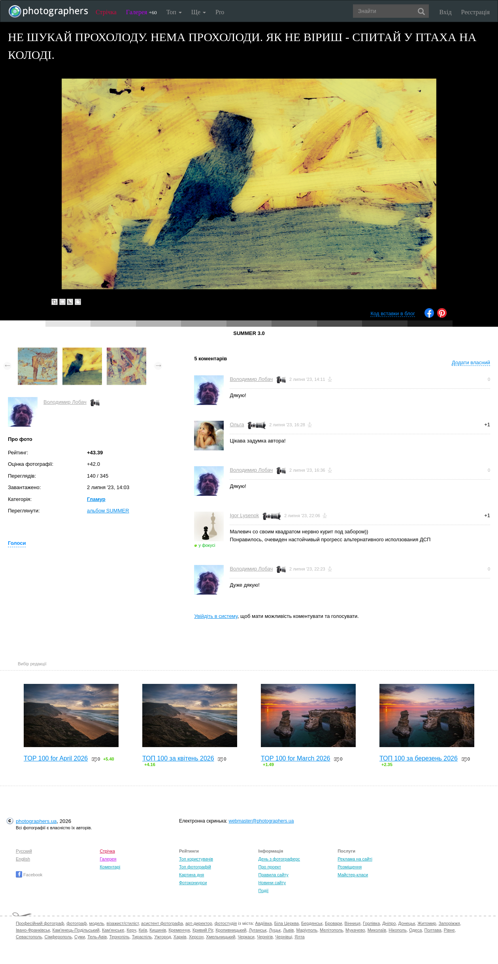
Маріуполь (306, 930)
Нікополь (397, 930)
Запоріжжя (449, 923)
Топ (174, 12)
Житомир (426, 923)
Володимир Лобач (65, 402)
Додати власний (471, 362)
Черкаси (246, 936)
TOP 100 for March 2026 (295, 758)
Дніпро (389, 923)
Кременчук (179, 930)
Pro (219, 12)
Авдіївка (263, 923)
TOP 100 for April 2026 (56, 758)
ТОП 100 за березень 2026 (418, 758)
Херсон (196, 936)
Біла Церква (286, 923)
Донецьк (406, 923)
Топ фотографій (195, 866)
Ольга (237, 424)
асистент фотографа (162, 923)
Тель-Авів (97, 936)
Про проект (269, 866)
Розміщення (350, 866)
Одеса (415, 930)
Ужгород (162, 936)
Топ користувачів (196, 859)
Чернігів (265, 936)
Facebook (29, 874)
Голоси (17, 543)
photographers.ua (36, 821)
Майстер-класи (353, 874)
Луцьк (275, 930)
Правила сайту (273, 874)
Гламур (96, 499)
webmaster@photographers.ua (261, 821)
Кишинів (157, 930)
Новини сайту (272, 882)
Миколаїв (377, 930)
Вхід (446, 12)
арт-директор (198, 923)
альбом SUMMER (108, 511)
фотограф (76, 923)
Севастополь (29, 936)
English (23, 859)
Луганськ (257, 930)
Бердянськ (312, 923)
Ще (198, 12)
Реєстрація (475, 12)
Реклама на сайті (355, 859)
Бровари (333, 923)
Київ (143, 930)
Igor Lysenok (244, 515)
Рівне (449, 930)
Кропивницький (230, 930)
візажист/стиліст (122, 923)
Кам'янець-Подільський (76, 930)
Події (263, 890)
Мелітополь (331, 930)
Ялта (299, 936)
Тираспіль (142, 936)
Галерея (141, 12)
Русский (24, 851)
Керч (131, 930)
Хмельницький (220, 936)
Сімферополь (58, 936)
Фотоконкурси (193, 882)
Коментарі (110, 866)
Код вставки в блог (392, 313)
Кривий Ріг (202, 930)
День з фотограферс (279, 859)
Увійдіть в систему (216, 616)
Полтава (432, 930)
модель (96, 923)
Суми (79, 936)
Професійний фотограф (40, 923)
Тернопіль (119, 936)
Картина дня (191, 874)
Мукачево (355, 930)
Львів (288, 930)
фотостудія (226, 923)
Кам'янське (113, 930)
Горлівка (371, 923)
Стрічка (106, 12)
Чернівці (283, 936)
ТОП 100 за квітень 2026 (178, 758)
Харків (180, 936)
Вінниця (352, 923)
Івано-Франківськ (33, 930)
